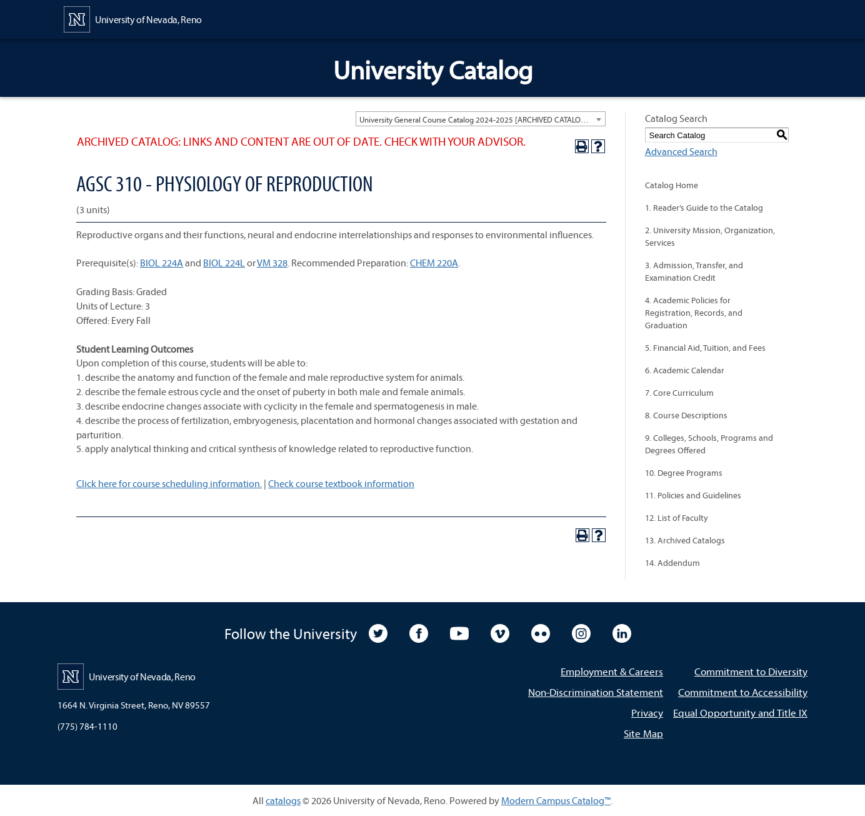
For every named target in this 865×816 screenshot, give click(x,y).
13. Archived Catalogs (685, 540)
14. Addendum (672, 562)
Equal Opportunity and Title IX (740, 712)
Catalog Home (671, 185)
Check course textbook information (341, 483)
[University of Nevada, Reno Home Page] (133, 18)
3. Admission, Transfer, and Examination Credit (694, 271)
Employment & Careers (612, 671)
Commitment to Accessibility (743, 691)
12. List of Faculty (676, 517)
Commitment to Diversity (751, 671)
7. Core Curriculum (679, 392)
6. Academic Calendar (684, 370)
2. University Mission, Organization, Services (710, 236)
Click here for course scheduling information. (169, 483)
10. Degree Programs (683, 472)
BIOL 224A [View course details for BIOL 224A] (161, 262)
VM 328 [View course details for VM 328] (272, 262)
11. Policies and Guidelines (693, 495)
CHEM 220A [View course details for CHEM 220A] (434, 262)
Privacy (647, 712)
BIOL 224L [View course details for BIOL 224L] (224, 262)
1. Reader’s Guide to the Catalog (704, 207)
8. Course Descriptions (686, 415)
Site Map (643, 733)
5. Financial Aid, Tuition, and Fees (705, 347)
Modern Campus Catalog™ (556, 800)
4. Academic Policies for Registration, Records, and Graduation (693, 313)
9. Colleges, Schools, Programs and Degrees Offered (709, 444)
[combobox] (481, 118)
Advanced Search (681, 151)
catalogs (283, 800)
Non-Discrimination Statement (595, 691)
